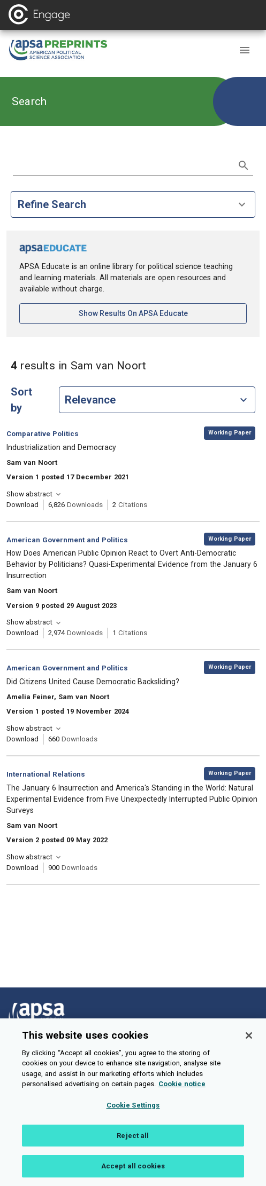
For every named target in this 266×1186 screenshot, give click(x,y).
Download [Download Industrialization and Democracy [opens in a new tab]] (22, 505)
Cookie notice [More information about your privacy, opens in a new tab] (182, 1099)
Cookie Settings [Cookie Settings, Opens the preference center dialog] (133, 1120)
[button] (244, 50)
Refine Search (133, 204)
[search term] (122, 164)
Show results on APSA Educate (163, 312)
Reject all (133, 1151)
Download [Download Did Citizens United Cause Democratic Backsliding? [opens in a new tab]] (22, 739)
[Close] (249, 1050)
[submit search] (243, 165)
